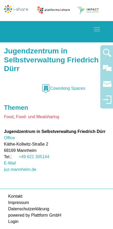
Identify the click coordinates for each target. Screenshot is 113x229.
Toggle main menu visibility (97, 28)
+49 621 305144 (34, 157)
